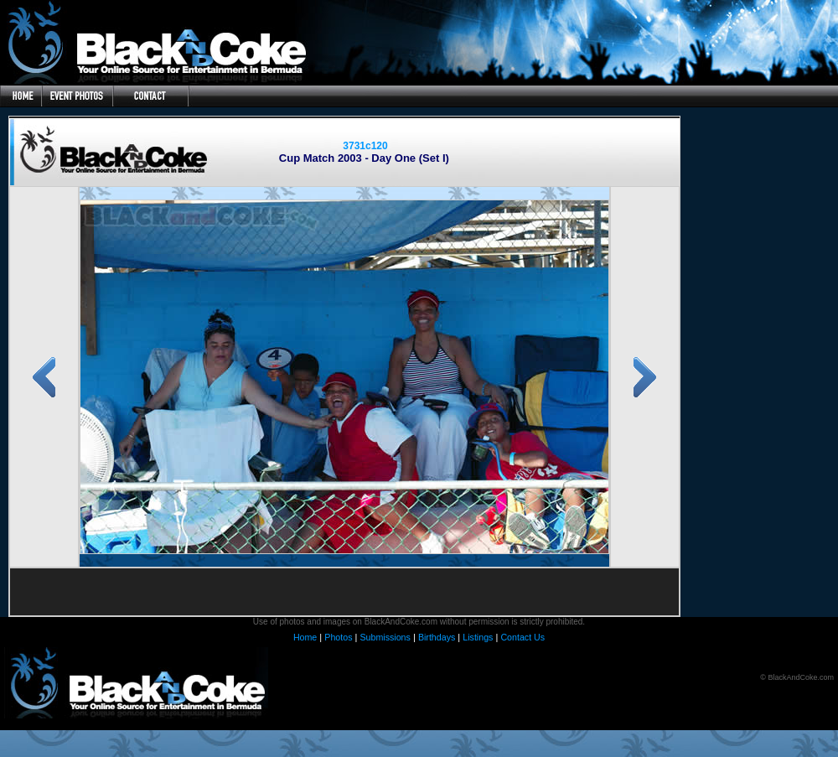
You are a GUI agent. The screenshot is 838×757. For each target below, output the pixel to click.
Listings (478, 637)
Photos (338, 637)
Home (305, 637)
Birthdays (436, 637)
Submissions (385, 637)
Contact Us (522, 637)
